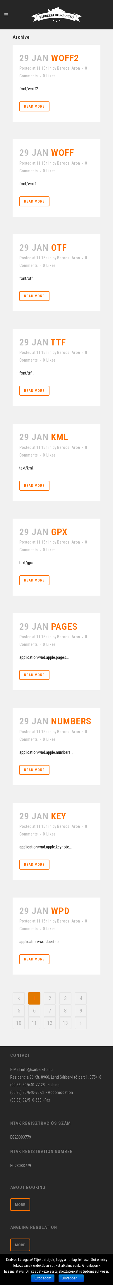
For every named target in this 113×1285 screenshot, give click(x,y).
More (20, 1204)
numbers (71, 721)
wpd (60, 910)
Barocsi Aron (68, 68)
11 (34, 1023)
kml (59, 436)
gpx (59, 531)
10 (18, 1023)
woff (62, 152)
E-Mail (15, 1069)
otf (59, 247)
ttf (58, 342)
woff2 (65, 58)
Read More (34, 106)
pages (64, 626)
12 (49, 1023)
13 (65, 1023)
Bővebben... (71, 1278)
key (58, 816)
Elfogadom (43, 1278)
